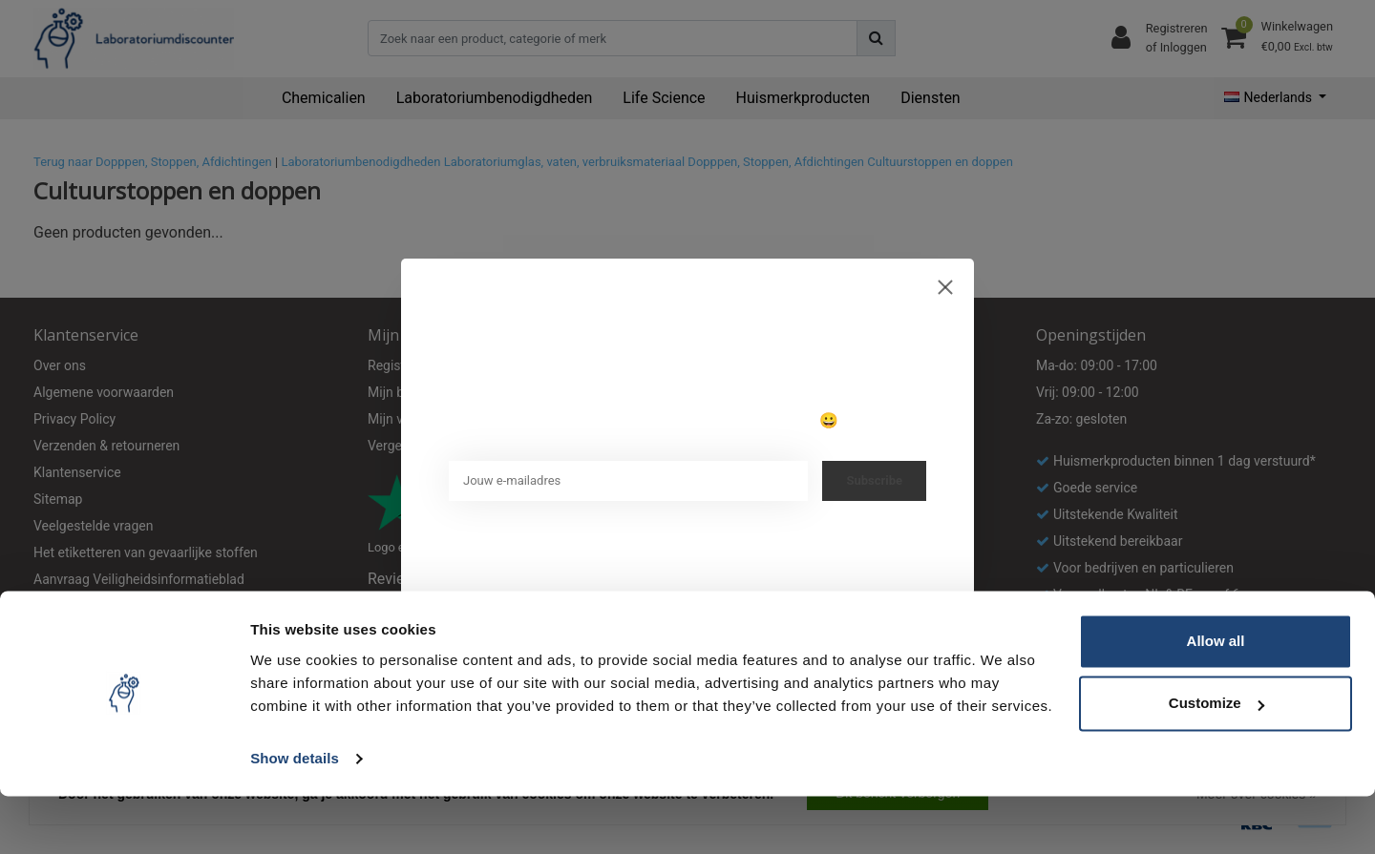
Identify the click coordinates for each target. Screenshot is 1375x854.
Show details (294, 816)
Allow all (1216, 699)
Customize (1216, 761)
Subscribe (874, 480)
